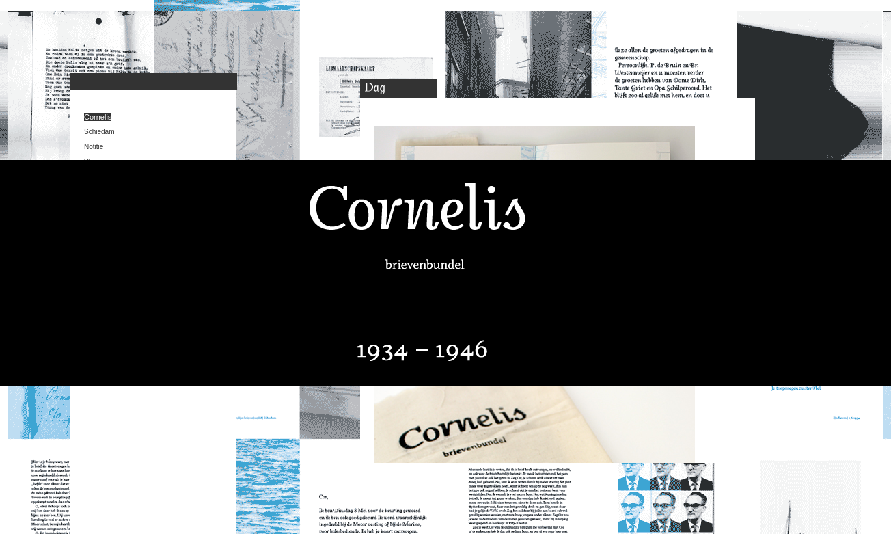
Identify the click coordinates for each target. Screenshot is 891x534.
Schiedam (99, 131)
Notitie (93, 146)
